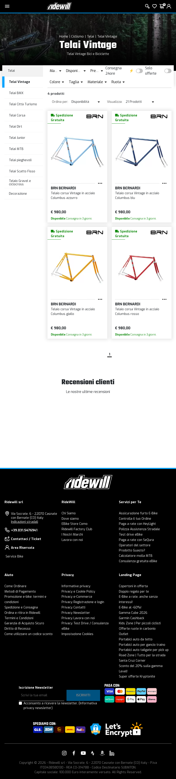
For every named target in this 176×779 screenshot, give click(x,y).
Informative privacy (76, 586)
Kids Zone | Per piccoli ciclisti (140, 623)
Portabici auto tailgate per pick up (144, 650)
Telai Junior (17, 138)
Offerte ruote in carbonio (137, 629)
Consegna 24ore (113, 71)
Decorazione (18, 194)
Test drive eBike (131, 534)
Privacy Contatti (73, 607)
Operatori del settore (134, 545)
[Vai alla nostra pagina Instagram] (64, 753)
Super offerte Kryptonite (137, 676)
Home (63, 36)
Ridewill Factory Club (77, 529)
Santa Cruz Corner (132, 661)
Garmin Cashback (131, 618)
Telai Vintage (107, 36)
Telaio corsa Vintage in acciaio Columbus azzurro (73, 195)
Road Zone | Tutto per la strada (142, 655)
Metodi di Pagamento (20, 591)
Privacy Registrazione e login (83, 602)
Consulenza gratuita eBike (138, 561)
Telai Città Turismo (23, 104)
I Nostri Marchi (72, 534)
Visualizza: (114, 102)
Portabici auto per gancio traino (142, 645)
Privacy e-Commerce (77, 597)
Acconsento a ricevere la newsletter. (60, 705)
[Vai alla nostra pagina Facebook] (74, 753)
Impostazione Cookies (77, 634)
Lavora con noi (72, 540)
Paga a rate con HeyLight (137, 524)
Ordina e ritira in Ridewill (22, 613)
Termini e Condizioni (18, 618)
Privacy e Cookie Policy (78, 591)
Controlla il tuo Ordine (135, 519)
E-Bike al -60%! (130, 607)
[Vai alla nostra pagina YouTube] (83, 753)
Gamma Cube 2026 (133, 613)
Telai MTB (16, 149)
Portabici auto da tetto (135, 639)
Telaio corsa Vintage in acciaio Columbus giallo (73, 311)
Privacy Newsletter (76, 613)
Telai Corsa (17, 115)
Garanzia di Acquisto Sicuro (24, 623)
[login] (169, 6)
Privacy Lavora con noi (78, 618)
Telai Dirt (15, 127)
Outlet (123, 634)
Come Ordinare (15, 586)
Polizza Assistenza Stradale (139, 529)
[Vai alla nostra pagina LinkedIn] (111, 753)
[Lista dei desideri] (154, 6)
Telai (90, 36)
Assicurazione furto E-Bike (138, 513)
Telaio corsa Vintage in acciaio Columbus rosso (137, 311)
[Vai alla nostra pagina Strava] (92, 753)
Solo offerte (151, 71)
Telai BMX (16, 93)
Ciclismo (77, 36)
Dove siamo (70, 519)
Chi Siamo (69, 513)
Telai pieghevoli (20, 160)
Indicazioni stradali (24, 522)
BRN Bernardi (63, 188)
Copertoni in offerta (133, 586)
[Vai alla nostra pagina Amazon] (102, 753)
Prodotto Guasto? (132, 550)
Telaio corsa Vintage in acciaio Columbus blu (137, 195)
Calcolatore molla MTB (135, 556)
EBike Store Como (75, 524)
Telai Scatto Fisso (22, 171)
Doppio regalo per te (134, 591)
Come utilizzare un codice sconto (28, 634)
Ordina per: (60, 102)
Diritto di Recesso (17, 629)
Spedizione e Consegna (21, 607)
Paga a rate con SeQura (136, 540)
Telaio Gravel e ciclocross (20, 182)
